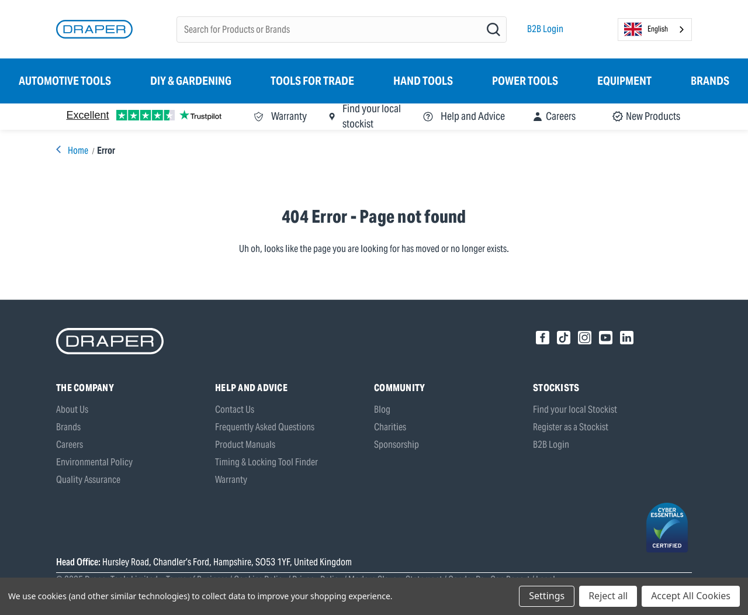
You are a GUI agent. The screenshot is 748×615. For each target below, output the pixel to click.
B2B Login (545, 29)
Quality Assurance (88, 480)
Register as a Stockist (570, 427)
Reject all (608, 595)
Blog (382, 409)
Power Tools (525, 81)
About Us (72, 409)
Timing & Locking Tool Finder (266, 462)
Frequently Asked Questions (264, 427)
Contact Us (234, 409)
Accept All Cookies (690, 595)
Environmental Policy (94, 462)
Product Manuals (245, 444)
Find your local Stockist (575, 409)
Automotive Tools (65, 81)
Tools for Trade (312, 81)
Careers (69, 444)
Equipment (624, 81)
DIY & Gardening (190, 81)
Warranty (231, 480)
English (646, 29)
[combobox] (655, 29)
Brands (710, 81)
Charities (390, 427)
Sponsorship (396, 444)
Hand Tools (423, 81)
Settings (547, 595)
